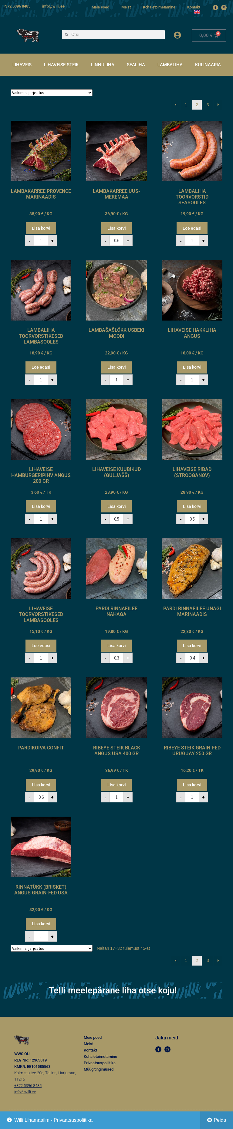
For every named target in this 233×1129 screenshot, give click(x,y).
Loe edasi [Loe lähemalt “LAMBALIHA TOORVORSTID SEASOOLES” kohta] (192, 228)
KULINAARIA (208, 64)
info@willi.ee (53, 6)
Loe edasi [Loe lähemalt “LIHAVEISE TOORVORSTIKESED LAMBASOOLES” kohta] (41, 645)
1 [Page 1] (186, 104)
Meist (126, 7)
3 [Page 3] (208, 104)
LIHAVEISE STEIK (61, 64)
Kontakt (193, 7)
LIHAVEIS (22, 64)
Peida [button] (220, 1120)
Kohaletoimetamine (159, 7)
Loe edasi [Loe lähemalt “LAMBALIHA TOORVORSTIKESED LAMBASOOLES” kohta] (41, 367)
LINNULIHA (102, 64)
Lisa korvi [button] (41, 228)
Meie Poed (100, 7)
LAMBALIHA (170, 64)
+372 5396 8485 (16, 6)
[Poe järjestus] (52, 92)
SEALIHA (136, 64)
